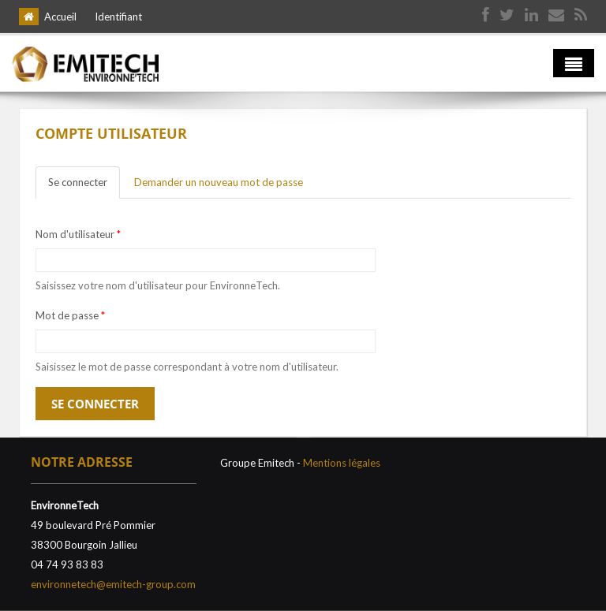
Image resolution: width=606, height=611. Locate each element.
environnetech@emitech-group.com (113, 584)
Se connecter (84, 187)
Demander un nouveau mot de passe (218, 182)
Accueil (60, 16)
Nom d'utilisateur (78, 234)
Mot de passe (70, 315)
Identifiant (118, 16)
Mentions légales (341, 462)
